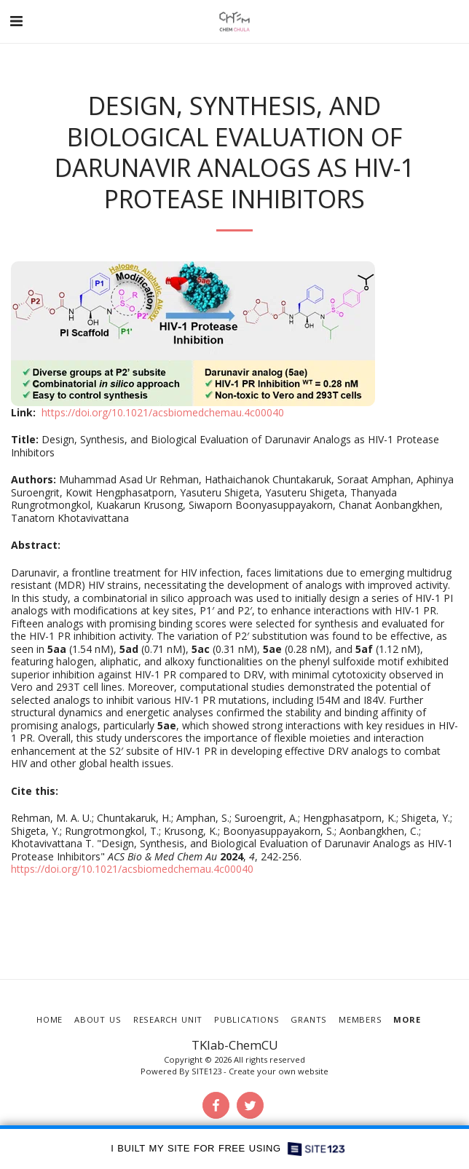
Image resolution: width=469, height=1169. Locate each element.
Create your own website (278, 1071)
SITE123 (206, 1071)
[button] (16, 21)
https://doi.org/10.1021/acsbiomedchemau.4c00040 (163, 412)
